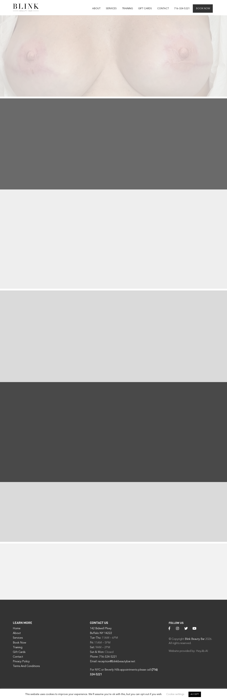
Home (16, 628)
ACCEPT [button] (195, 694)
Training (127, 8)
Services (111, 8)
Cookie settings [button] (175, 694)
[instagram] (177, 628)
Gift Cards (145, 8)
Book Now (203, 8)
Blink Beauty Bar (195, 639)
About (96, 8)
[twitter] (186, 628)
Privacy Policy (21, 661)
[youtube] (194, 628)
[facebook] (169, 628)
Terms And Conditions (26, 666)
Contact (163, 8)
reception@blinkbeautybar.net (116, 661)
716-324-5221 (182, 8)
